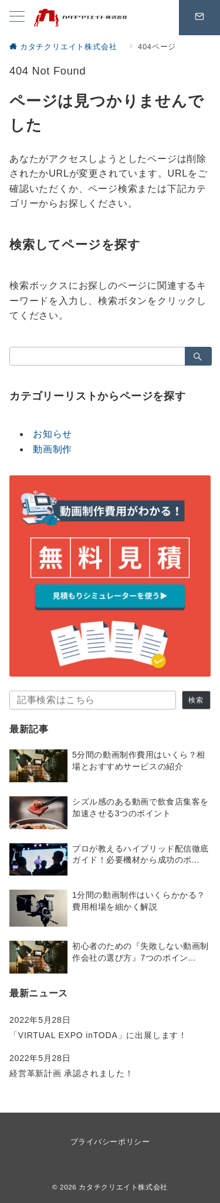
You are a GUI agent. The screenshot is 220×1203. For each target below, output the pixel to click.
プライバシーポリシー (110, 1141)
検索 (196, 700)
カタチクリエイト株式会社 (123, 1187)
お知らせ (52, 434)
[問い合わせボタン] (199, 17)
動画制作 (52, 449)
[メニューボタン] (17, 17)
